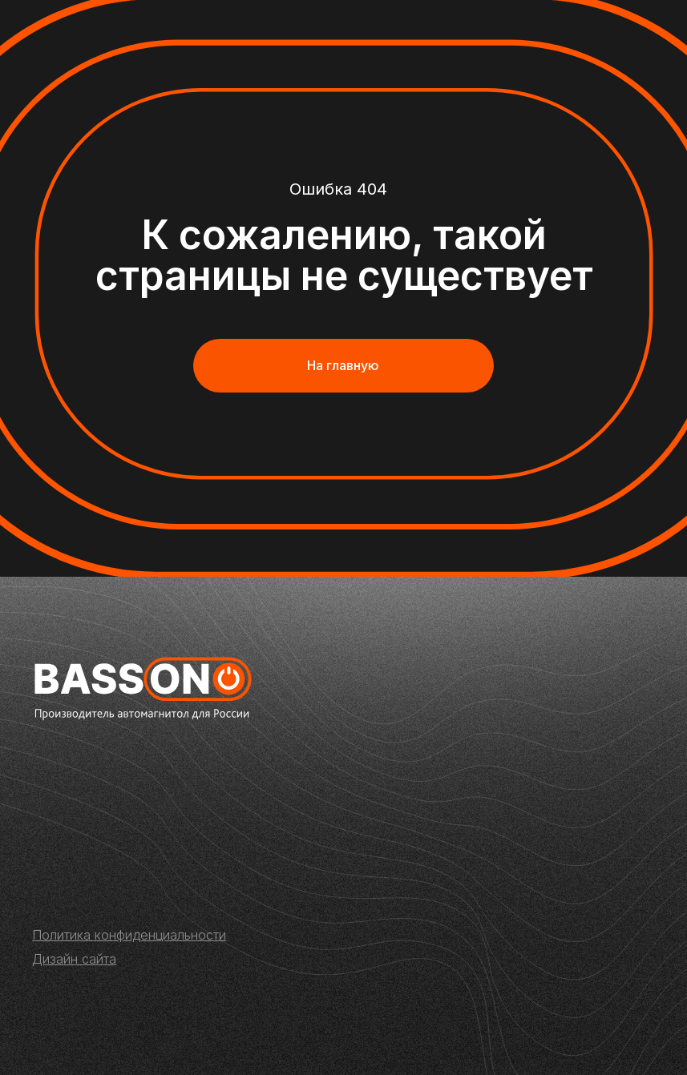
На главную (343, 365)
